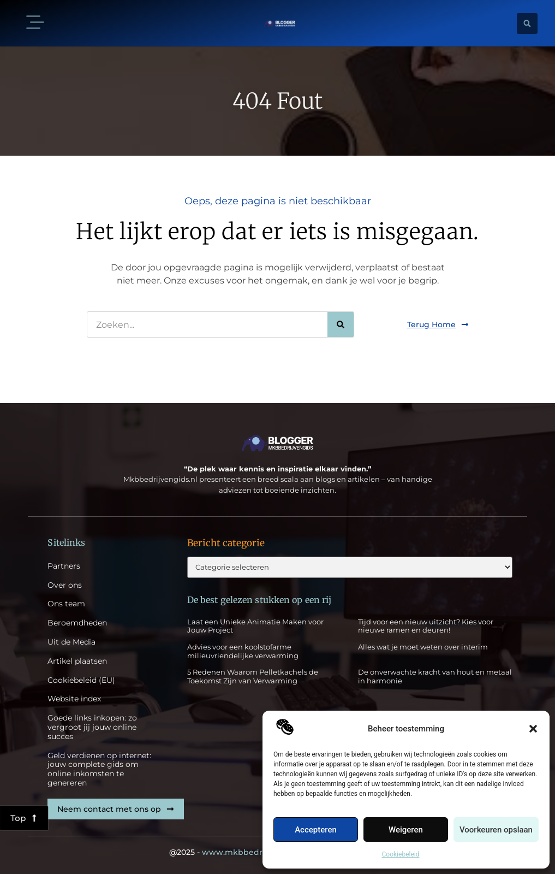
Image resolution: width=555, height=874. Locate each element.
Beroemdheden (77, 623)
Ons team (66, 604)
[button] (533, 728)
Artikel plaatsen (77, 661)
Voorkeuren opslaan (496, 830)
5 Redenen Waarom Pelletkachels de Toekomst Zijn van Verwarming (252, 676)
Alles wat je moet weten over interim (423, 646)
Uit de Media (71, 642)
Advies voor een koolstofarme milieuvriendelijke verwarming (243, 651)
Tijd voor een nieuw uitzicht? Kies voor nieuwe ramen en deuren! (425, 626)
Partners (63, 566)
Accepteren (316, 830)
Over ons (64, 585)
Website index (74, 699)
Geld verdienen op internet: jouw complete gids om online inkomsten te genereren (99, 769)
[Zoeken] (340, 324)
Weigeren (406, 830)
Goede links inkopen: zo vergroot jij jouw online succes (92, 727)
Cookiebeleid (401, 854)
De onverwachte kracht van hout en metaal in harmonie (435, 676)
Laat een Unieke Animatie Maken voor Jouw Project (255, 626)
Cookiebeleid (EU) (81, 680)
